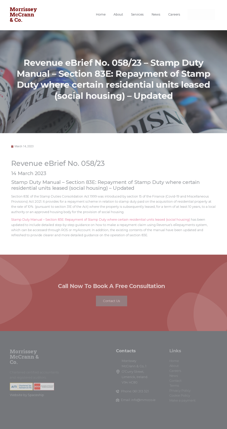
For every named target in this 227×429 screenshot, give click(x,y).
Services (137, 14)
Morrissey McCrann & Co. (23, 14)
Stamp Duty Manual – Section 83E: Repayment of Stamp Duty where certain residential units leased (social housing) (100, 220)
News (156, 14)
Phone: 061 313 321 (135, 391)
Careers (174, 14)
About (118, 14)
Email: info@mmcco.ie (138, 400)
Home (101, 14)
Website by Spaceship (27, 395)
